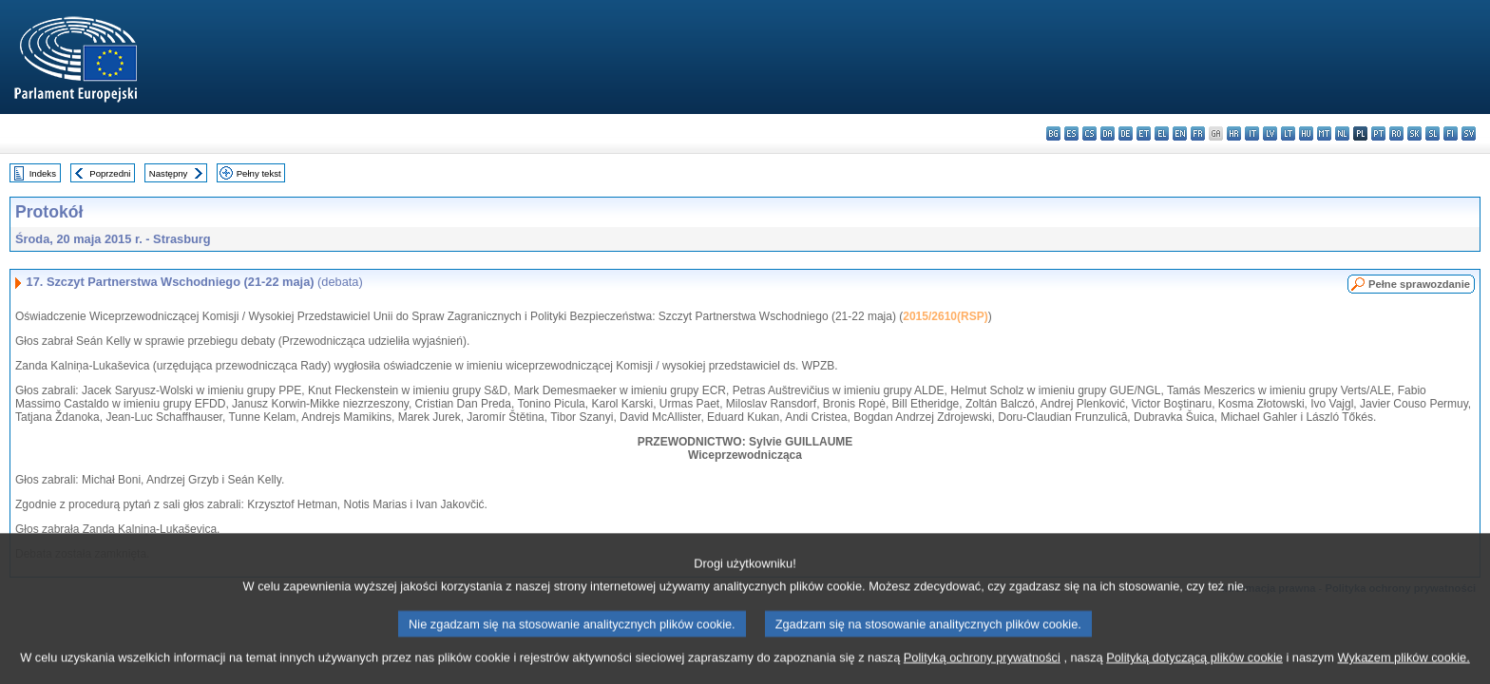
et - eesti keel (1144, 133)
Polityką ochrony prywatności (982, 670)
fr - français (1198, 133)
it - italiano (1252, 133)
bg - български (1053, 133)
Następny (168, 173)
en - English (1180, 133)
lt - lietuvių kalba (1288, 133)
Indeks (42, 173)
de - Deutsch (1125, 133)
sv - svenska (1468, 133)
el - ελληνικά (1162, 133)
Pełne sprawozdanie (1419, 284)
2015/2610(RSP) (945, 316)
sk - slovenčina (1414, 133)
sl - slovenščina (1432, 133)
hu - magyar (1306, 133)
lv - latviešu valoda (1270, 133)
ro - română (1396, 133)
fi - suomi (1450, 133)
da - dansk (1107, 133)
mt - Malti (1324, 133)
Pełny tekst (259, 173)
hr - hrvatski (1234, 133)
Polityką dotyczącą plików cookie (1194, 670)
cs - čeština (1089, 133)
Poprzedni (109, 173)
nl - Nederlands (1342, 133)
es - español (1071, 133)
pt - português (1378, 133)
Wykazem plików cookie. (1403, 670)
